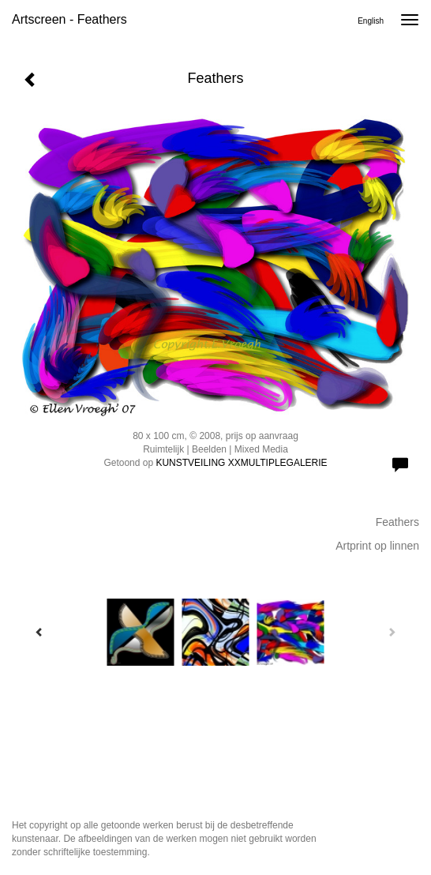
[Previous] (39, 632)
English (371, 21)
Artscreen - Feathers (69, 19)
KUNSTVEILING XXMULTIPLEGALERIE (241, 462)
